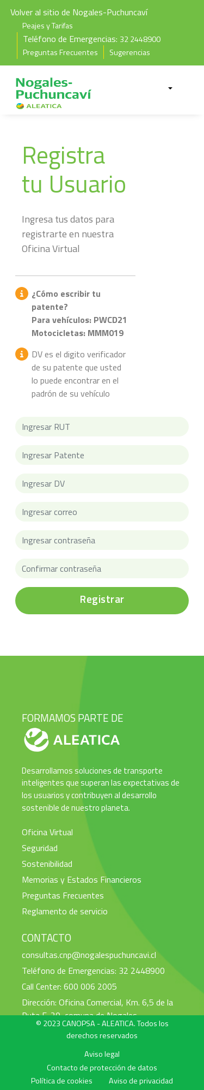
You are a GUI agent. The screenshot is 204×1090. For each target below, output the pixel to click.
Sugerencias (129, 52)
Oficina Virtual (47, 832)
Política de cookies (61, 1081)
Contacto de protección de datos (102, 1068)
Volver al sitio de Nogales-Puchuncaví (78, 12)
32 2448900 (140, 39)
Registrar (102, 599)
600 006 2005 (90, 986)
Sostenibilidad (47, 863)
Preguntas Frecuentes (60, 52)
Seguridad (40, 847)
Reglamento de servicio (65, 911)
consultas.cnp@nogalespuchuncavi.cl (89, 954)
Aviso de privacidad (141, 1081)
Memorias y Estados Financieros (81, 879)
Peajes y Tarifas (47, 26)
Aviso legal (102, 1054)
